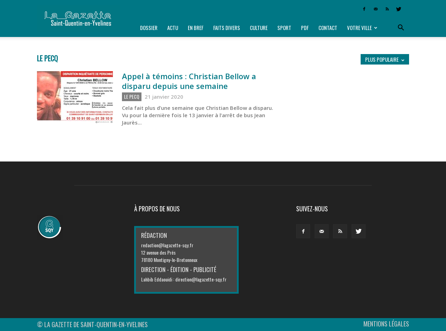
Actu (172, 27)
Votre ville (362, 27)
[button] (400, 28)
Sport (284, 27)
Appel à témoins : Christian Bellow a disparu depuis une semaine (189, 81)
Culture (259, 27)
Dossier (148, 27)
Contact (327, 27)
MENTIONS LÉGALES (386, 324)
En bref (195, 27)
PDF (305, 27)
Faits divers (226, 27)
